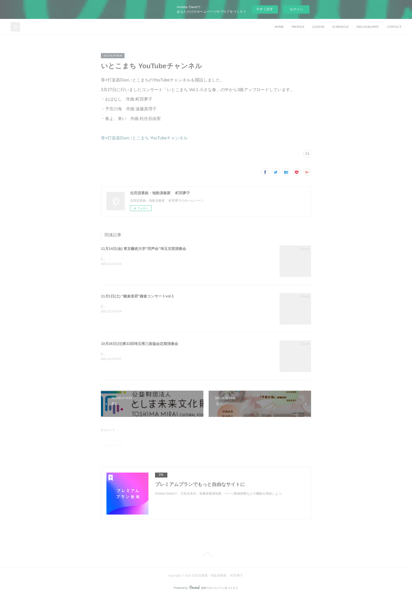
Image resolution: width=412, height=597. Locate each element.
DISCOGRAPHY (368, 27)
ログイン (296, 9)
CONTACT (394, 27)
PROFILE (298, 27)
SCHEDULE (340, 27)
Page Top (206, 554)
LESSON (318, 27)
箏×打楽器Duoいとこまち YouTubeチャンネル (144, 138)
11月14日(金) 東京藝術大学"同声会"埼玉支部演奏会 (143, 249)
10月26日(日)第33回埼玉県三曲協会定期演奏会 (139, 344)
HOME (279, 27)
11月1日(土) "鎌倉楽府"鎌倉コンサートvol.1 (137, 296)
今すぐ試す (264, 9)
